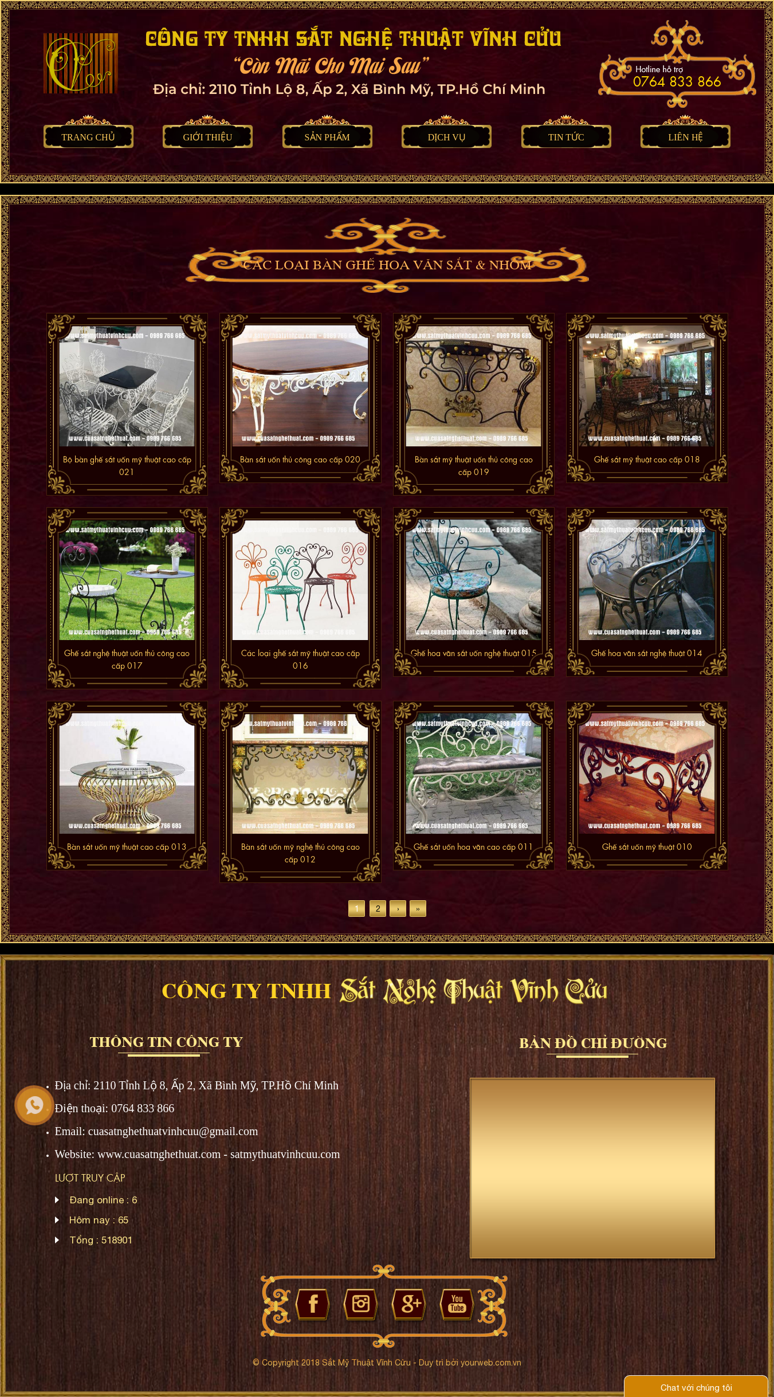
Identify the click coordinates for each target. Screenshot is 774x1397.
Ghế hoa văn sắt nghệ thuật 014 (646, 652)
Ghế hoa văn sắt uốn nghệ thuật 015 (474, 652)
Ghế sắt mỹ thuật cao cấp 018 (647, 459)
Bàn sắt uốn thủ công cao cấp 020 (300, 459)
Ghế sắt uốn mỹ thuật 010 (647, 846)
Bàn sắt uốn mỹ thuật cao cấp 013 (127, 846)
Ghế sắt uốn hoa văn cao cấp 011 (473, 846)
